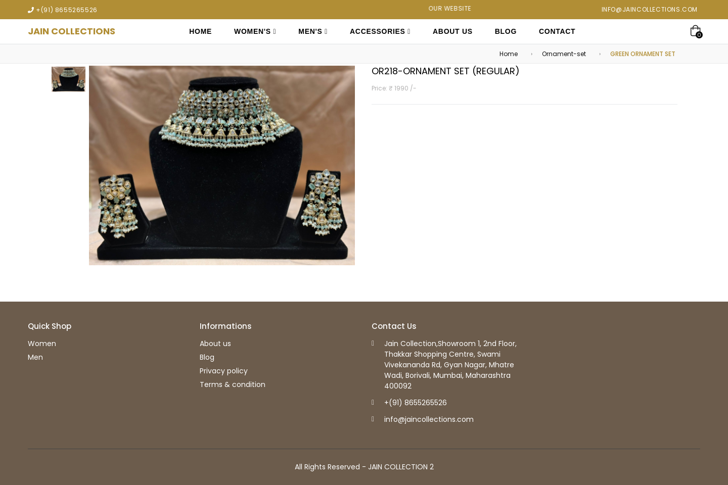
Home (200, 31)
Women (42, 343)
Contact (557, 31)
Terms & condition (232, 384)
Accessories (380, 31)
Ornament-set (564, 54)
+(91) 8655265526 (67, 10)
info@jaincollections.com (650, 9)
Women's (255, 31)
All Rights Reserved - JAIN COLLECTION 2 (364, 467)
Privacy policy (224, 371)
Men (35, 357)
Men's (313, 31)
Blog (506, 31)
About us (215, 343)
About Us (453, 31)
